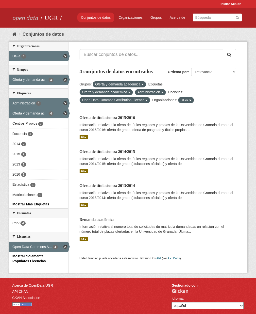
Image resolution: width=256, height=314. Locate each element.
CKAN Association (26, 298)
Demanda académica (97, 219)
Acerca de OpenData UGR (32, 285)
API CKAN (20, 292)
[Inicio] (14, 34)
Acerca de (177, 17)
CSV (83, 136)
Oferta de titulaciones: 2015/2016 (107, 118)
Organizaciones (130, 17)
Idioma (177, 298)
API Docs (174, 258)
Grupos (156, 17)
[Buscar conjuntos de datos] (217, 17)
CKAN (179, 291)
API (158, 258)
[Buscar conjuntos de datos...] (151, 54)
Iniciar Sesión (231, 4)
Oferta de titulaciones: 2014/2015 (107, 151)
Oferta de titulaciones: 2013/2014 (107, 185)
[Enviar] (237, 17)
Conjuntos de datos (96, 17)
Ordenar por (178, 72)
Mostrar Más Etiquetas (31, 204)
